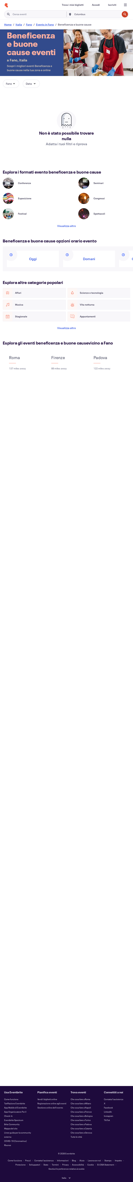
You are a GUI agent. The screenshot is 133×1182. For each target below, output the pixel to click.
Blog (74, 1160)
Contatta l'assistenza (113, 1099)
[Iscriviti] (112, 4)
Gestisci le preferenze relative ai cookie (66, 1168)
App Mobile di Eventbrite (15, 1107)
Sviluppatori (34, 1164)
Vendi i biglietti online (47, 1099)
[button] (11, 83)
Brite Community (12, 1124)
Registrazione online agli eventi (51, 1103)
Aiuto (82, 1160)
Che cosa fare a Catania (81, 1128)
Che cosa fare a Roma (80, 1099)
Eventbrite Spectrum (13, 1120)
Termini (55, 1164)
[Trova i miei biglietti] (72, 4)
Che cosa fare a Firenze (81, 1111)
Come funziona (11, 1099)
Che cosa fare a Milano (81, 1103)
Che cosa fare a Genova (81, 1132)
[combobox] (97, 14)
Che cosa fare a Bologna (81, 1116)
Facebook (108, 1107)
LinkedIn (108, 1111)
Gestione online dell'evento (50, 1107)
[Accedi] (96, 4)
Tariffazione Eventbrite (14, 1103)
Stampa (107, 1160)
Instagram (108, 1116)
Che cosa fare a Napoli (81, 1107)
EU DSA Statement (105, 1164)
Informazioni (63, 1160)
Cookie (90, 1164)
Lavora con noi (94, 1160)
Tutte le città (76, 1136)
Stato (45, 1164)
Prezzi (28, 1160)
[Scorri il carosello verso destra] (17, 173)
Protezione (20, 1164)
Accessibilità (78, 1164)
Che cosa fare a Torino (81, 1120)
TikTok (107, 1120)
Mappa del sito (10, 1128)
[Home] (6, 5)
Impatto (118, 1160)
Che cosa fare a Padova (81, 1124)
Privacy (65, 1164)
